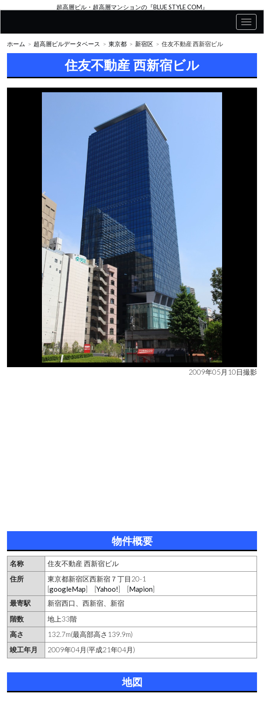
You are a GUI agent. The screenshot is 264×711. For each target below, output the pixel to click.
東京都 (117, 44)
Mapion (141, 589)
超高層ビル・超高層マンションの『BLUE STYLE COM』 (132, 7)
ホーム (16, 44)
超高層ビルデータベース (67, 44)
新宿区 (144, 44)
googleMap (67, 589)
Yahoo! (107, 589)
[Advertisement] (132, 452)
